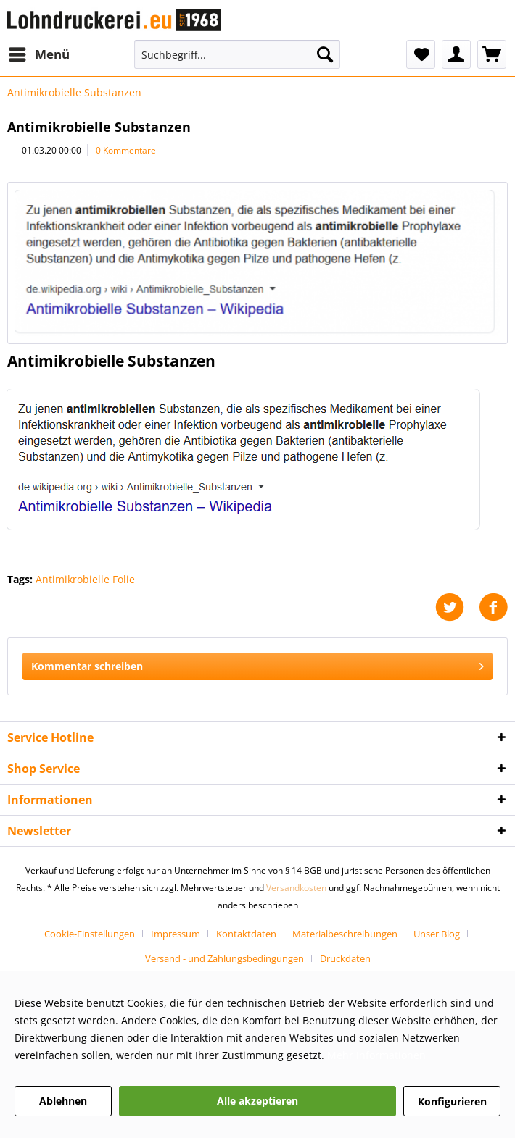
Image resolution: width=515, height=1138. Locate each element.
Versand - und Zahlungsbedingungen (224, 958)
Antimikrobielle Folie (85, 579)
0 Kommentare (126, 150)
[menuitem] (38, 54)
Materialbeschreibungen (344, 933)
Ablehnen (63, 1101)
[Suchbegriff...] (237, 54)
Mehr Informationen (376, 1055)
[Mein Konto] (456, 54)
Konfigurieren (452, 1101)
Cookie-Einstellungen (89, 933)
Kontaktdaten (246, 933)
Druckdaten (345, 958)
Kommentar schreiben (257, 664)
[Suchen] (325, 54)
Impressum (175, 933)
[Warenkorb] (491, 54)
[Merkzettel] (420, 54)
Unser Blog (436, 933)
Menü (39, 52)
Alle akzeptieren (257, 1101)
